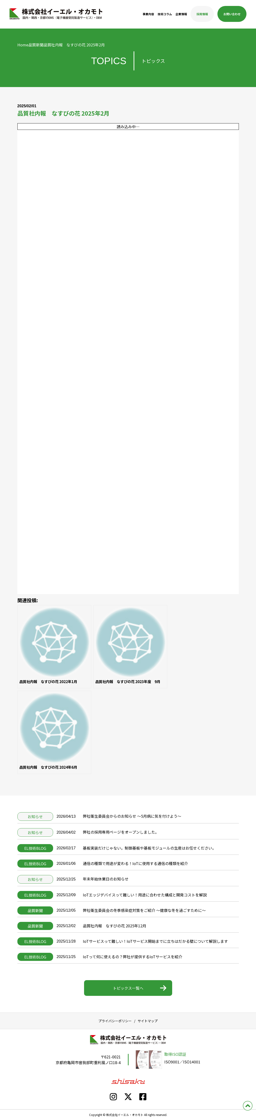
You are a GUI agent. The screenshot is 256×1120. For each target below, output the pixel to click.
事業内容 (148, 14)
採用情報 (202, 14)
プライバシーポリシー (115, 1020)
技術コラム (165, 14)
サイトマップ (148, 1020)
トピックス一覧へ (128, 988)
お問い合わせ (232, 14)
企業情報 (181, 14)
